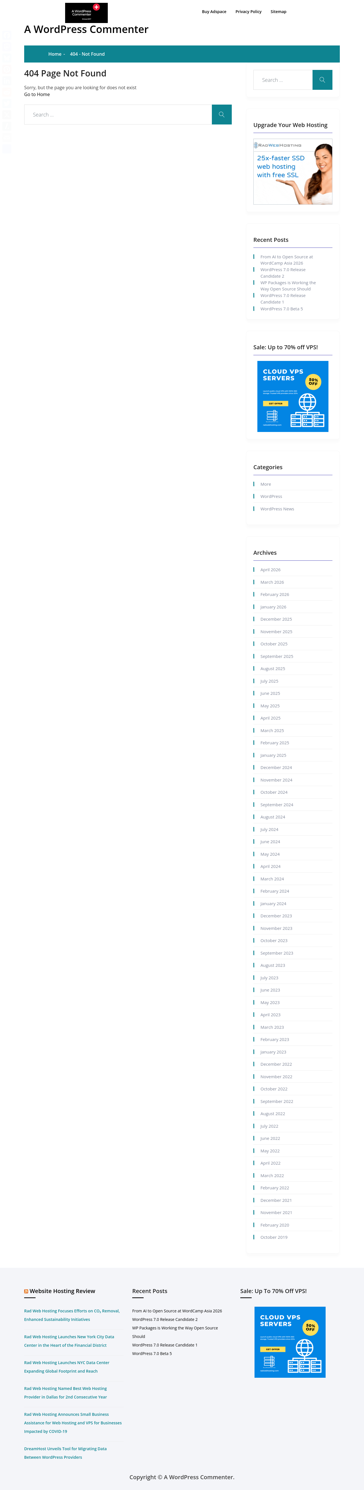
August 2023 (272, 965)
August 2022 (272, 1113)
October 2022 (274, 1089)
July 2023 (269, 977)
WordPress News (277, 509)
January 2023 (273, 1052)
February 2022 (274, 1187)
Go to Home (37, 94)
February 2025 (274, 742)
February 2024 (274, 891)
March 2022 (272, 1175)
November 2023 (276, 928)
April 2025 (270, 718)
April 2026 (270, 569)
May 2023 (270, 1002)
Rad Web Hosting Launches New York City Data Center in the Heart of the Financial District (69, 1341)
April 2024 (270, 866)
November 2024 (276, 780)
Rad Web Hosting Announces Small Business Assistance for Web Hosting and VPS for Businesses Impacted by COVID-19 (73, 1423)
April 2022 (270, 1163)
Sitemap (278, 11)
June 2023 (270, 990)
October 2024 (274, 792)
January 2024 (273, 903)
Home (54, 54)
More (265, 484)
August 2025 (272, 668)
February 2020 (274, 1225)
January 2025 (273, 755)
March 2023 (272, 1027)
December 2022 (276, 1064)
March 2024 (272, 879)
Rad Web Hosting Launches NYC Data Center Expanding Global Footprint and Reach (66, 1367)
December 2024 (276, 767)
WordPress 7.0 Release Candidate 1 (283, 298)
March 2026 (272, 582)
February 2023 (274, 1039)
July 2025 (269, 681)
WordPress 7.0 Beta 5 (281, 308)
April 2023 (270, 1014)
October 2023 (274, 940)
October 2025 (274, 644)
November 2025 (276, 631)
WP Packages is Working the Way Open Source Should (288, 286)
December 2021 (276, 1200)
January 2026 (273, 607)
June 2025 (270, 693)
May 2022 (270, 1151)
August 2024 (272, 817)
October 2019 (274, 1237)
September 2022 (276, 1101)
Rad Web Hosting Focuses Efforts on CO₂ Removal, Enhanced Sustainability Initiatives (72, 1315)
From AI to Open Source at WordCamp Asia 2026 (286, 260)
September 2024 (276, 804)
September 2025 (276, 656)
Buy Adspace (214, 11)
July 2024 (269, 829)
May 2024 (270, 854)
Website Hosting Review (62, 1291)
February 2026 (274, 594)
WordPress (271, 496)
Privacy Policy (248, 11)
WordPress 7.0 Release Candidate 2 (283, 273)
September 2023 (276, 953)
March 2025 (272, 730)
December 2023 (276, 915)
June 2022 (270, 1138)
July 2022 (269, 1126)
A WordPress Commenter (86, 29)
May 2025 (270, 705)
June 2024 (270, 841)
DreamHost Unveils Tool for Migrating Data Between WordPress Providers (65, 1453)
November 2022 (276, 1076)
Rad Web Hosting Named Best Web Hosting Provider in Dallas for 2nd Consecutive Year (65, 1393)
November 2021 (276, 1212)
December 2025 (276, 619)
